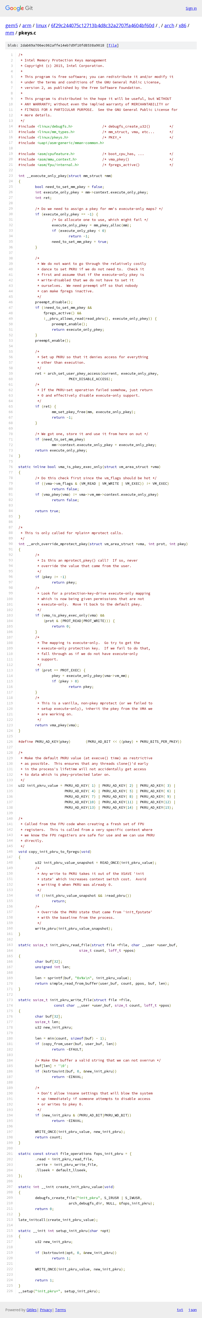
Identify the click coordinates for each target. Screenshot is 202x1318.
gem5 (11, 25)
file (112, 45)
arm (26, 25)
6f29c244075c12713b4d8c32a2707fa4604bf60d (102, 25)
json (192, 1309)
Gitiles (31, 1309)
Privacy (46, 1309)
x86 (182, 25)
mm (9, 33)
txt (180, 1309)
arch (169, 25)
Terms (60, 1309)
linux (41, 25)
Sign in (191, 8)
